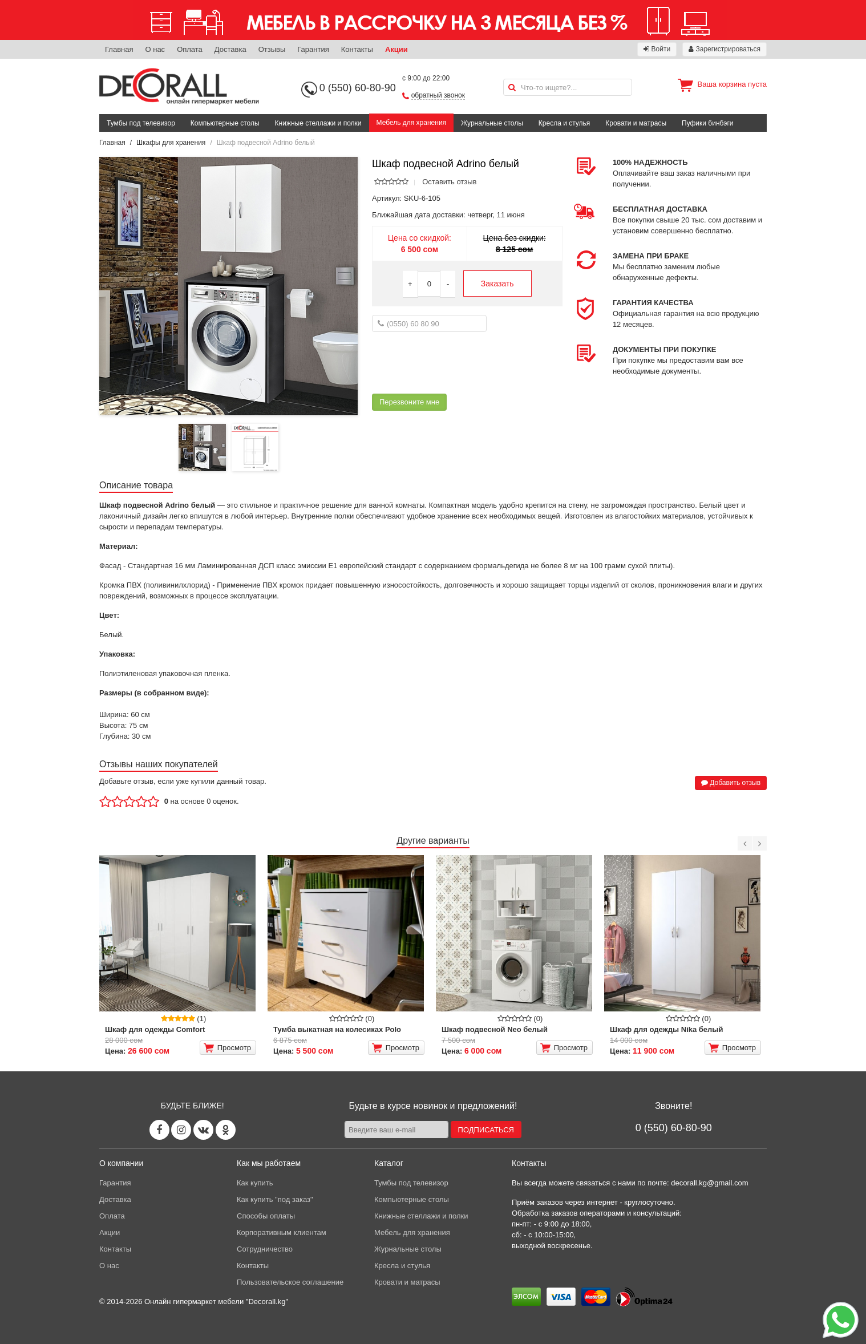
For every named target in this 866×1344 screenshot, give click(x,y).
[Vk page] (203, 1130)
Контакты (357, 49)
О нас (155, 49)
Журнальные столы (492, 123)
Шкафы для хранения (170, 143)
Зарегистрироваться (724, 49)
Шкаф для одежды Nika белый (666, 1029)
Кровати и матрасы (635, 123)
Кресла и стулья (564, 123)
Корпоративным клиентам (281, 1232)
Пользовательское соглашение (290, 1282)
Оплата (190, 49)
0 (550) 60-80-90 (357, 88)
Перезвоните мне (409, 402)
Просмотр (227, 1047)
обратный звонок (438, 95)
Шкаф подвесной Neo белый (495, 1029)
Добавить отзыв (730, 783)
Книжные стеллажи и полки (318, 123)
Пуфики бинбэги (708, 123)
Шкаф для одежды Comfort (155, 1029)
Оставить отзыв (449, 181)
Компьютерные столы (225, 123)
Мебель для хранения (412, 123)
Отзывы (272, 49)
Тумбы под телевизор (141, 123)
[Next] (759, 843)
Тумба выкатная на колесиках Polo (337, 1029)
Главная (119, 49)
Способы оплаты (266, 1216)
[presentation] (458, 363)
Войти (657, 49)
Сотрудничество (265, 1249)
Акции (396, 49)
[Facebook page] (159, 1130)
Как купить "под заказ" (275, 1199)
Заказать (497, 283)
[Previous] (745, 843)
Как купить (255, 1183)
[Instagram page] (181, 1130)
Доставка (230, 49)
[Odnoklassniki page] (226, 1130)
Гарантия (313, 49)
